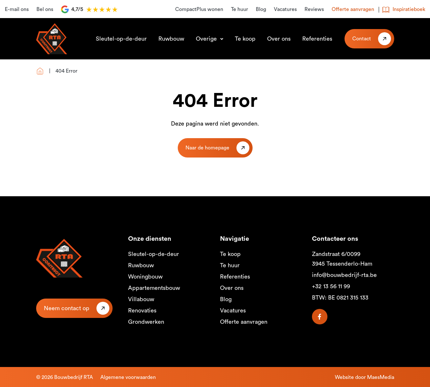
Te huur (239, 9)
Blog (261, 9)
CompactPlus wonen (199, 9)
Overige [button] (207, 39)
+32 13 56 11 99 (331, 286)
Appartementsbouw (154, 288)
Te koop (245, 39)
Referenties (317, 39)
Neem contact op (66, 308)
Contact (361, 38)
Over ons (279, 39)
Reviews (314, 9)
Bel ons (44, 9)
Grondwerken (146, 322)
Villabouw (141, 299)
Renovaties (142, 310)
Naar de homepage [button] (207, 147)
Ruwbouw (171, 39)
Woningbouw (145, 277)
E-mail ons (17, 9)
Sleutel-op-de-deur (121, 39)
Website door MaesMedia (364, 377)
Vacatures (285, 9)
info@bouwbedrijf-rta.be (344, 275)
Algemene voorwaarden (128, 377)
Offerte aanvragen (353, 9)
